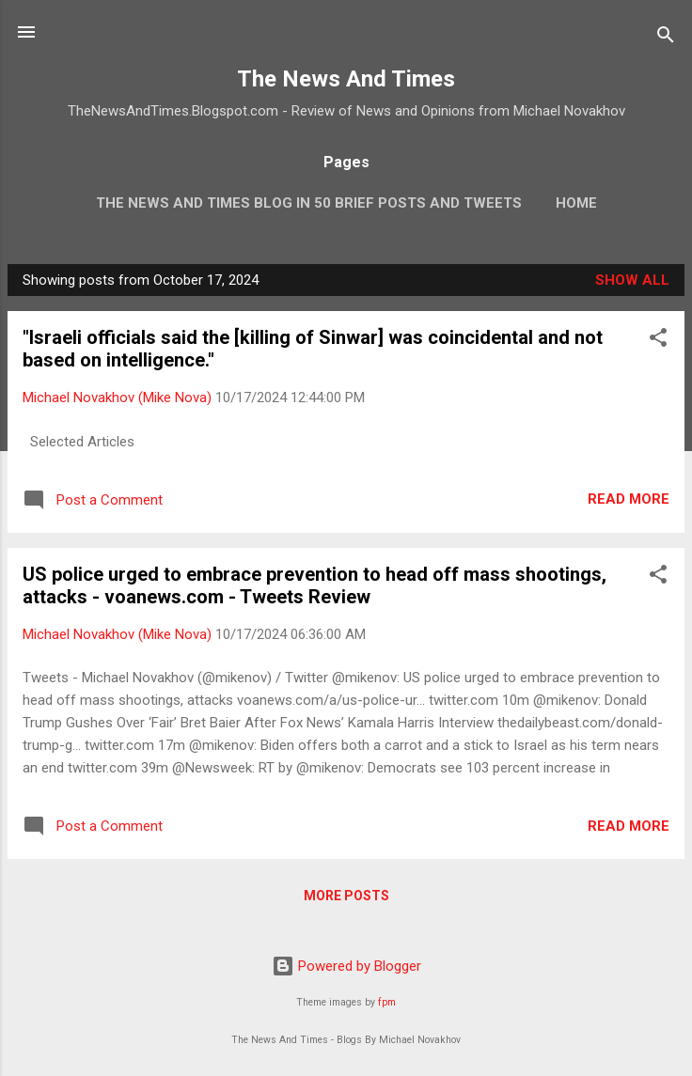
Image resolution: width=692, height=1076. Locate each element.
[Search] (665, 38)
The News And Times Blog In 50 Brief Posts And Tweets (309, 203)
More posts (346, 895)
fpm (387, 1002)
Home (576, 203)
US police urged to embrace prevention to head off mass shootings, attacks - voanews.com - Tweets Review (314, 585)
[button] (658, 340)
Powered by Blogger (346, 966)
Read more (628, 499)
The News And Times (346, 79)
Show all (632, 280)
